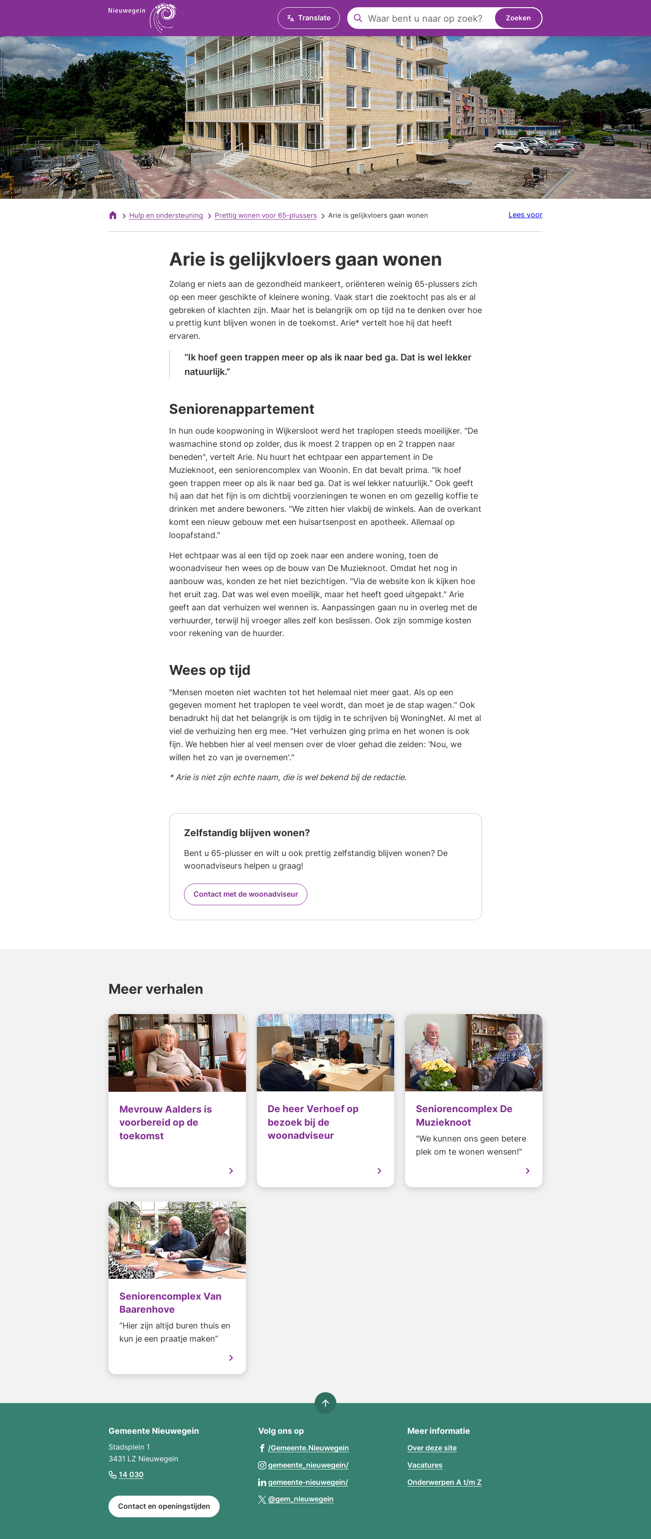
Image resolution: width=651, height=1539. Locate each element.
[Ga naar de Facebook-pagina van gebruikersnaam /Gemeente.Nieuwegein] (303, 1447)
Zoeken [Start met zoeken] (518, 18)
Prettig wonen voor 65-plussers (266, 215)
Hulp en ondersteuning (166, 215)
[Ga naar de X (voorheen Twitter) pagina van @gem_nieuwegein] (296, 1498)
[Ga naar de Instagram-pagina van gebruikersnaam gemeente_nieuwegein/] (303, 1464)
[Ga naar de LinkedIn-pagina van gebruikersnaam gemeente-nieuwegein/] (303, 1482)
